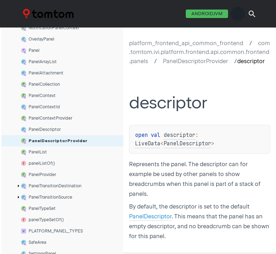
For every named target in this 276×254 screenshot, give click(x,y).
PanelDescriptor (187, 143)
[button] (252, 14)
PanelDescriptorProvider (195, 61)
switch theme (238, 14)
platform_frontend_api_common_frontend (186, 43)
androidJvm (206, 13)
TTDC (32, 13)
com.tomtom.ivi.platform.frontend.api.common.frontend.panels (199, 52)
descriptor (179, 135)
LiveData (147, 143)
